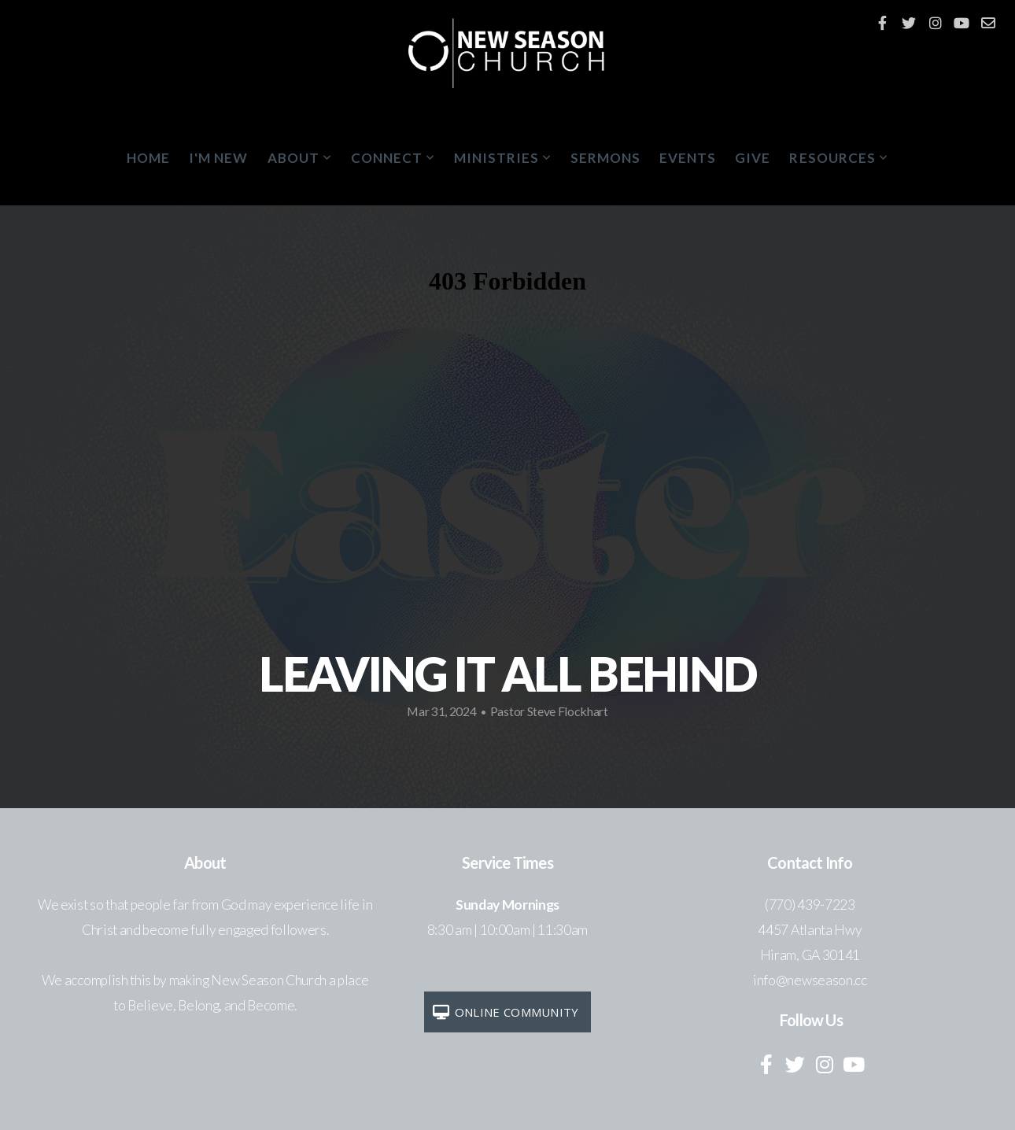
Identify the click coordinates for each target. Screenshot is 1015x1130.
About (300, 158)
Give (752, 158)
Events (687, 158)
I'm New (218, 158)
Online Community (505, 1012)
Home (148, 158)
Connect (393, 158)
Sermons (605, 158)
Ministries (503, 158)
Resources (838, 158)
